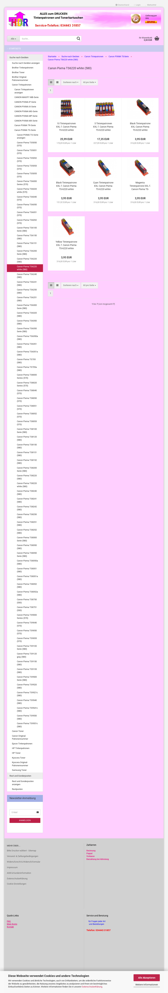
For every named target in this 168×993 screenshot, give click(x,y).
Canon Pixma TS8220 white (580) (27, 485)
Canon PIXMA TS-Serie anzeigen (27, 136)
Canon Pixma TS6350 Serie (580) (27, 330)
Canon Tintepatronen (21, 84)
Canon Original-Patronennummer (20, 737)
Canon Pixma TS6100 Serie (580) (27, 229)
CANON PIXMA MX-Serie (25, 120)
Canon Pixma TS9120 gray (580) (27, 655)
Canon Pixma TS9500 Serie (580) (27, 678)
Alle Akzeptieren (146, 977)
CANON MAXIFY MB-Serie (26, 97)
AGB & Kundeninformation (19, 873)
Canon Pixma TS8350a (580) (27, 562)
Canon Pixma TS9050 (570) (27, 632)
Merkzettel (151, 5)
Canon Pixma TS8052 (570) (27, 415)
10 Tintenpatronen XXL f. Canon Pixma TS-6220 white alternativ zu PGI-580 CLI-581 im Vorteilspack (66, 127)
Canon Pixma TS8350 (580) (27, 547)
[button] (122, 4)
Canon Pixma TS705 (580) (26, 361)
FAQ (8, 921)
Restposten (17, 789)
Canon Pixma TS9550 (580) (27, 717)
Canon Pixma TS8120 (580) (27, 438)
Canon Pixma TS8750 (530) (27, 601)
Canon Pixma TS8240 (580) (27, 492)
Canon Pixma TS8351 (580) (27, 570)
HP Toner (16, 753)
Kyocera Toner (18, 758)
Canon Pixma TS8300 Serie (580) (27, 539)
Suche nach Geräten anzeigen (26, 63)
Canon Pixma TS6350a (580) (27, 338)
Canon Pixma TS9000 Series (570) (27, 616)
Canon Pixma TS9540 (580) (27, 702)
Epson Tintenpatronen (22, 743)
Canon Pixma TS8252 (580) (27, 531)
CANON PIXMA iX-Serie (25, 106)
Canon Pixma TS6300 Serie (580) (27, 306)
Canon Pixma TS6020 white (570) (27, 190)
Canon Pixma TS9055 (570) (27, 640)
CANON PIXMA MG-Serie (26, 111)
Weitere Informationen (146, 984)
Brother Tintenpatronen (22, 67)
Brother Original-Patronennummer (20, 78)
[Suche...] (13, 39)
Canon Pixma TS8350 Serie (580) (27, 554)
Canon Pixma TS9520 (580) (27, 686)
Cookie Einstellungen (16, 884)
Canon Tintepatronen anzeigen (24, 91)
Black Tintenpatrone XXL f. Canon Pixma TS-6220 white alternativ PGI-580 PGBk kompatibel (66, 186)
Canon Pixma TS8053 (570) (27, 423)
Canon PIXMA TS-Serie (25, 130)
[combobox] (71, 82)
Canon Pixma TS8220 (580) (27, 477)
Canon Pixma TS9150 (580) (27, 663)
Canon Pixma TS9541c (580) (27, 709)
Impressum (12, 867)
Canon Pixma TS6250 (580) (27, 291)
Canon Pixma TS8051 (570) (27, 407)
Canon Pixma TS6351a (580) (27, 353)
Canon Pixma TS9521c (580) (27, 694)
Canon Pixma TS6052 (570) (27, 221)
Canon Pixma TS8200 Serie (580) (27, 469)
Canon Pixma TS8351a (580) (27, 578)
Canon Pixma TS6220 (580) (27, 260)
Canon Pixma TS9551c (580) (27, 725)
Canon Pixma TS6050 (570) (27, 206)
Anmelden (25, 820)
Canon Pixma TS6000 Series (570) (27, 183)
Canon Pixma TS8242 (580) (27, 508)
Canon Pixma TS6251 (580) (27, 299)
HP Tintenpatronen (20, 748)
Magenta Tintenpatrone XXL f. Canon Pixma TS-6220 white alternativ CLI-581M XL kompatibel (140, 186)
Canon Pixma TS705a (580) (27, 368)
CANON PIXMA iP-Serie (25, 102)
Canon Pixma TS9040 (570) (27, 624)
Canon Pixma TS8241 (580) (27, 500)
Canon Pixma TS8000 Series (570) (27, 376)
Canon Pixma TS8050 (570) (27, 399)
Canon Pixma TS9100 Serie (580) (27, 647)
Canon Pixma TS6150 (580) (27, 237)
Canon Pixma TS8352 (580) (27, 585)
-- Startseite (14, 48)
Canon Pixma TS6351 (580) (27, 345)
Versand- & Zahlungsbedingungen (22, 856)
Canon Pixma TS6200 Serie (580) (27, 252)
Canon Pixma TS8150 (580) (27, 446)
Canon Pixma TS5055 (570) (27, 175)
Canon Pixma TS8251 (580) (27, 523)
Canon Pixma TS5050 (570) (27, 144)
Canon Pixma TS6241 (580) (27, 283)
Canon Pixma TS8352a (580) (27, 593)
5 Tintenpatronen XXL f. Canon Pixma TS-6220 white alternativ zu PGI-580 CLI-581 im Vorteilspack (103, 127)
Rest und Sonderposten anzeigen (23, 783)
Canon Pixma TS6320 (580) (27, 314)
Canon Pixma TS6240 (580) (27, 276)
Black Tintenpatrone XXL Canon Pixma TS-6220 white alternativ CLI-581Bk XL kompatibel (140, 127)
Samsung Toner (19, 770)
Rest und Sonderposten (20, 776)
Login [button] (137, 5)
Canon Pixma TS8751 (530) (27, 609)
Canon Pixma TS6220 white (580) (27, 268)
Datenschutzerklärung (92, 986)
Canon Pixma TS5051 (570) (27, 152)
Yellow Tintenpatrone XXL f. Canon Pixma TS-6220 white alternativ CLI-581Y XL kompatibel (66, 245)
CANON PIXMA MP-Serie (25, 116)
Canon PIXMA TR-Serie (25, 125)
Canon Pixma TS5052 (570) (27, 159)
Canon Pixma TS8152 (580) (27, 461)
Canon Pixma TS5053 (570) (27, 167)
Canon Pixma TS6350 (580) (27, 322)
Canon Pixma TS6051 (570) (27, 214)
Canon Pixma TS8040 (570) (27, 392)
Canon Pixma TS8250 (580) (27, 516)
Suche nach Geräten (19, 57)
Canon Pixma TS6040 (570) (27, 198)
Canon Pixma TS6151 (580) (27, 245)
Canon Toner (18, 731)
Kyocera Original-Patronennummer (20, 764)
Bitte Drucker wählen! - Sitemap (21, 850)
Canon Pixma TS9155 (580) (27, 671)
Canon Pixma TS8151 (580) (27, 454)
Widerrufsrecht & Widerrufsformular (23, 862)
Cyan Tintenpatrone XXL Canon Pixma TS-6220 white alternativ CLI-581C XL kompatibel (103, 186)
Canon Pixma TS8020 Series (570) (27, 384)
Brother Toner (18, 72)
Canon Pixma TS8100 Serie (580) (27, 430)
